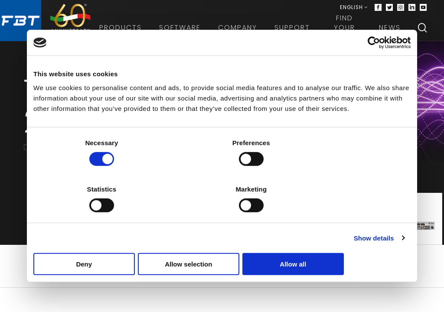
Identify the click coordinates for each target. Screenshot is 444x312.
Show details (374, 214)
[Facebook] (378, 8)
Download (222, 290)
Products (125, 30)
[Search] (422, 30)
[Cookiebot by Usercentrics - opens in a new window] (373, 66)
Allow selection (221, 240)
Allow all (349, 240)
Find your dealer (347, 30)
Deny (95, 240)
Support (297, 30)
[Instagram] (400, 8)
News (390, 30)
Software (185, 30)
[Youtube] (423, 8)
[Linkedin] (411, 8)
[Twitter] (389, 8)
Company (242, 30)
